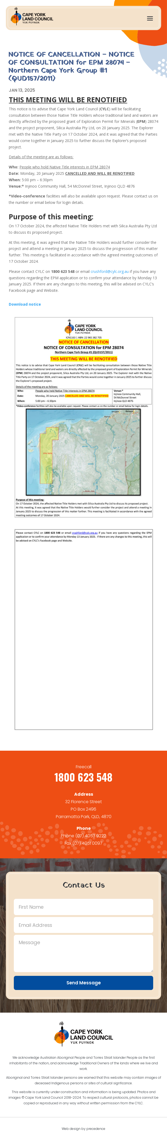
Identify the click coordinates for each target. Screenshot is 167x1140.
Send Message (83, 983)
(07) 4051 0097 (87, 843)
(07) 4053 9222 (90, 836)
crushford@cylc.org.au (110, 271)
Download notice (25, 304)
